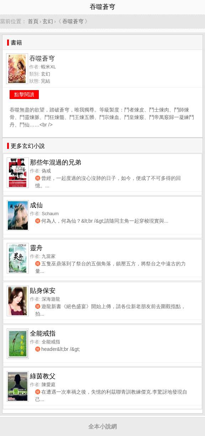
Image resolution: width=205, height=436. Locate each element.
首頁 (33, 21)
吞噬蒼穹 (73, 21)
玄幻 (47, 21)
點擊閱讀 (24, 94)
